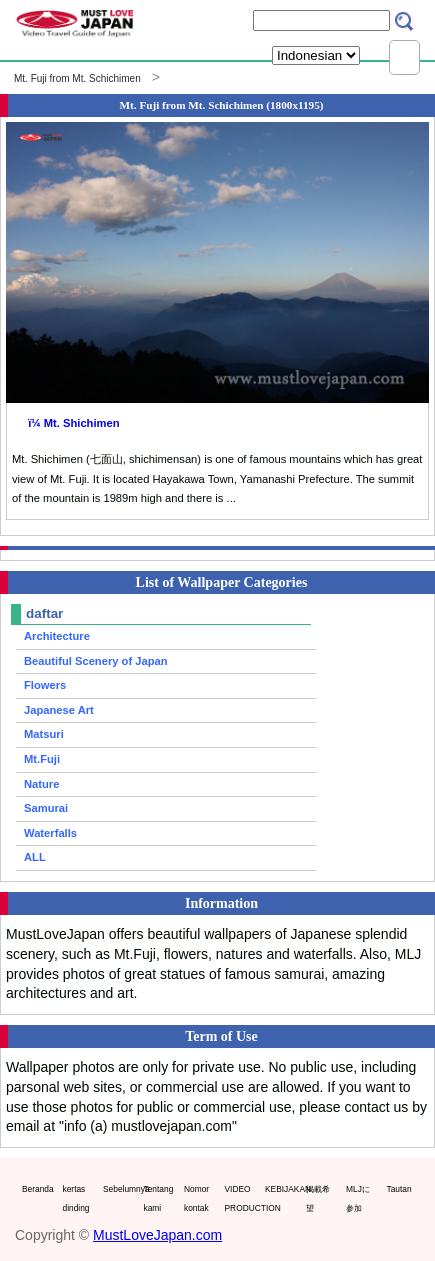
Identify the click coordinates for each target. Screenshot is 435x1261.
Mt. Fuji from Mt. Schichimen (77, 78)
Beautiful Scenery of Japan (96, 661)
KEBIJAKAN (281, 1189)
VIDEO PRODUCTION (241, 1199)
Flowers (45, 685)
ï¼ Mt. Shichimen (73, 423)
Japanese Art (59, 710)
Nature (41, 784)
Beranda (38, 1189)
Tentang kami (159, 1199)
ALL (35, 857)
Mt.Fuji (42, 759)
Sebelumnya (119, 1189)
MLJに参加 (358, 1199)
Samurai (46, 808)
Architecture (57, 636)
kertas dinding (76, 1199)
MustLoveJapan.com (157, 1235)
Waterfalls (50, 833)
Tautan (399, 1189)
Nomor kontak (196, 1199)
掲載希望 (318, 1199)
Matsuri (44, 734)
